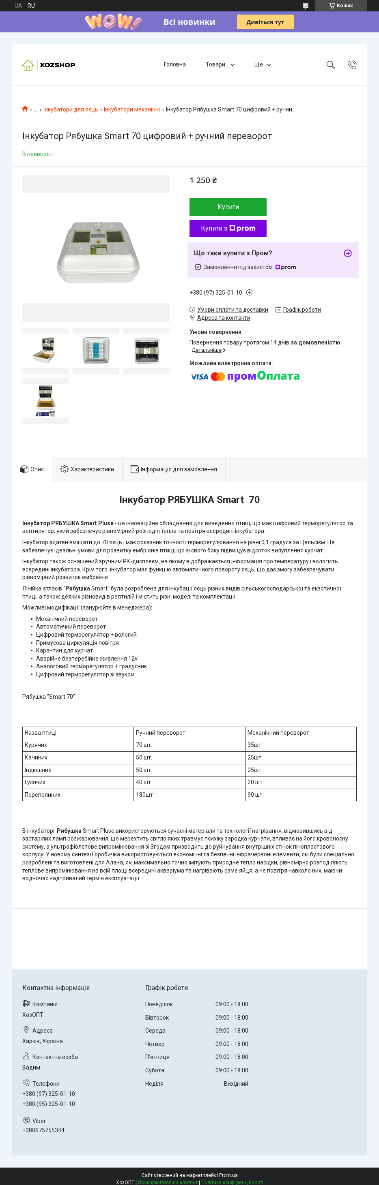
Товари (216, 64)
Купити (228, 207)
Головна (175, 64)
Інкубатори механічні (132, 109)
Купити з (228, 228)
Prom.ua (228, 1175)
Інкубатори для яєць (70, 109)
